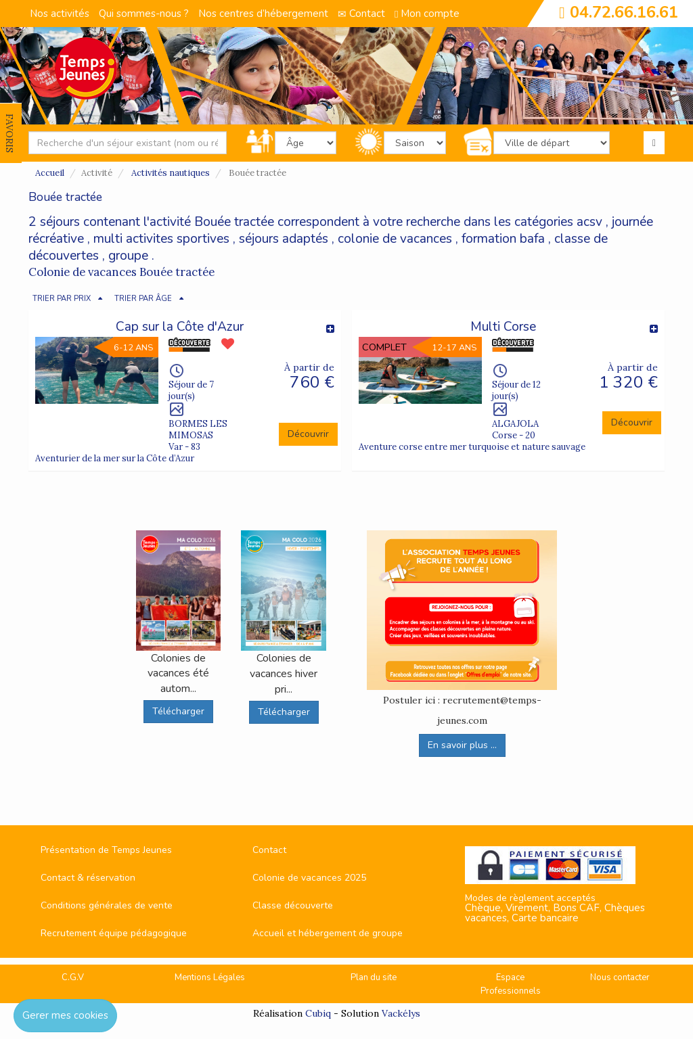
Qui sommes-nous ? (144, 13)
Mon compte (427, 13)
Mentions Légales (210, 977)
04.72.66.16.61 (624, 12)
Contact (361, 13)
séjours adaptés (283, 239)
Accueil (49, 173)
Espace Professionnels (510, 984)
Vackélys (401, 1013)
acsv (589, 222)
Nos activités (59, 13)
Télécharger (178, 711)
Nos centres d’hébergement (263, 13)
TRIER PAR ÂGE (143, 299)
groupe (128, 255)
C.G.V (73, 977)
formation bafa (503, 239)
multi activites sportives (161, 239)
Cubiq (318, 1013)
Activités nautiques (170, 173)
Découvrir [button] (308, 434)
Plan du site (374, 977)
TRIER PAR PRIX (61, 299)
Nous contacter (620, 977)
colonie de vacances (395, 239)
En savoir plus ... (462, 745)
